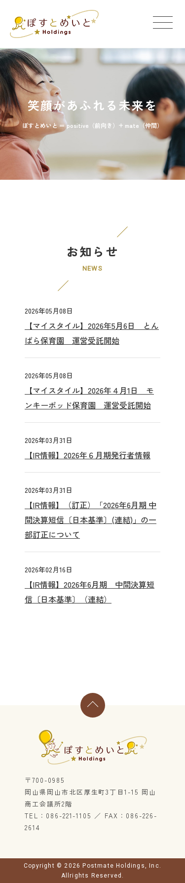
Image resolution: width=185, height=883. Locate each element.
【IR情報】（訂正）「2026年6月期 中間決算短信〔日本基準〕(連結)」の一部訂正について (90, 519)
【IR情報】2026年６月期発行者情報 (87, 455)
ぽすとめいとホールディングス (54, 24)
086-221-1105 (68, 815)
